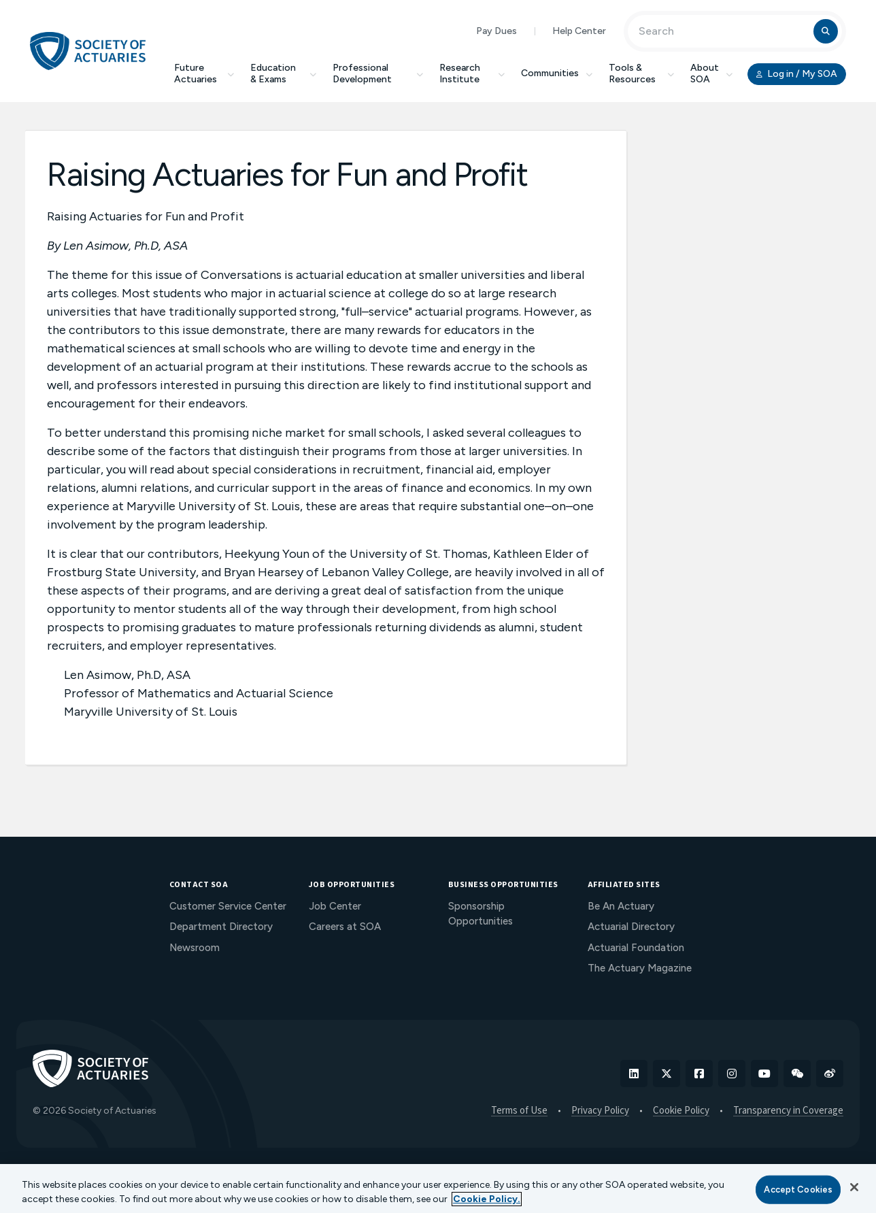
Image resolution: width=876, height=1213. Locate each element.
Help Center (579, 31)
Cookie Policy (681, 1111)
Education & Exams (283, 73)
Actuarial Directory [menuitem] (631, 926)
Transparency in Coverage (788, 1111)
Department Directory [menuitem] (221, 926)
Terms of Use (519, 1111)
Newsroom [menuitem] (194, 948)
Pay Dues (496, 31)
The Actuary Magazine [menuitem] (640, 968)
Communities (556, 73)
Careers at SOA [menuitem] (345, 926)
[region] (438, 1188)
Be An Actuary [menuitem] (621, 906)
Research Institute (472, 73)
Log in (796, 74)
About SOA (711, 73)
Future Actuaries (204, 73)
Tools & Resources (641, 73)
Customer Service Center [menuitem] (227, 906)
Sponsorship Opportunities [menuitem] (480, 914)
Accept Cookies (798, 1189)
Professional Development (378, 73)
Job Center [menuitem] (335, 906)
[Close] (854, 1187)
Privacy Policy (600, 1111)
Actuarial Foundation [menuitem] (636, 948)
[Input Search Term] (722, 31)
